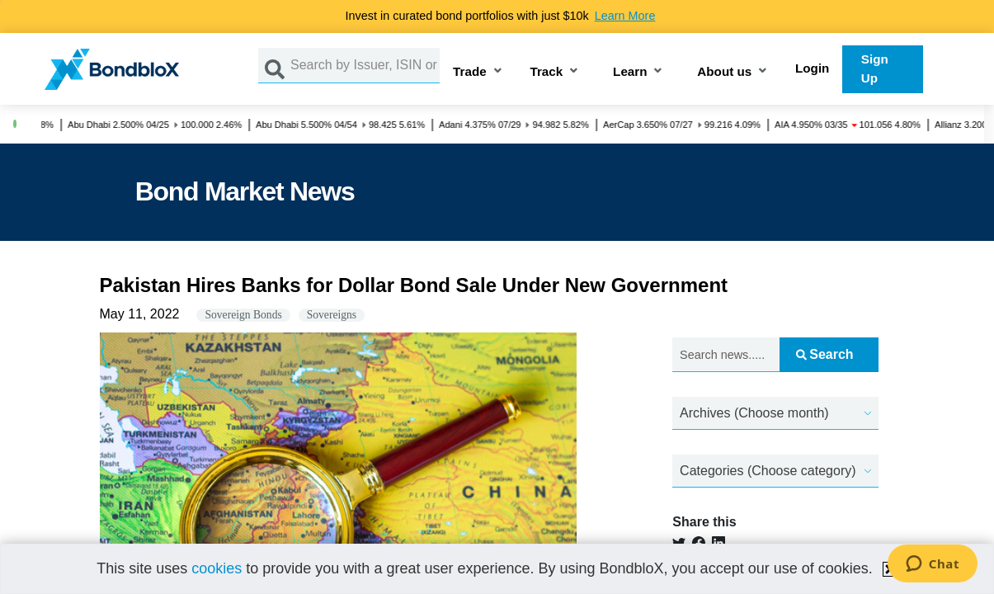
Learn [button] (630, 72)
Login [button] (812, 68)
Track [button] (546, 72)
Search (824, 354)
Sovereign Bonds (243, 315)
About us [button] (724, 72)
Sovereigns (331, 315)
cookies (216, 568)
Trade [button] (470, 72)
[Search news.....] (726, 355)
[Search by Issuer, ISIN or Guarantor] (365, 65)
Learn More (625, 15)
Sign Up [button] (874, 68)
